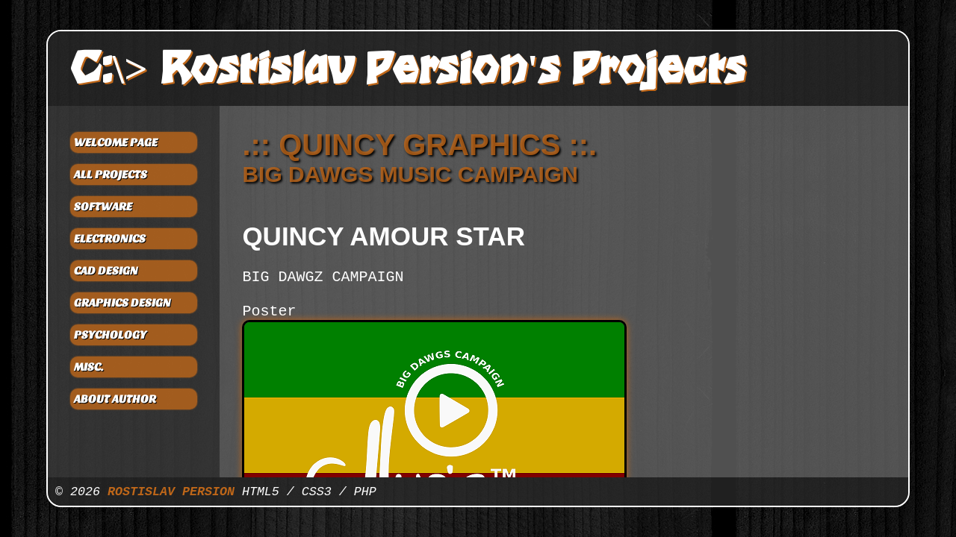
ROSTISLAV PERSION (171, 492)
